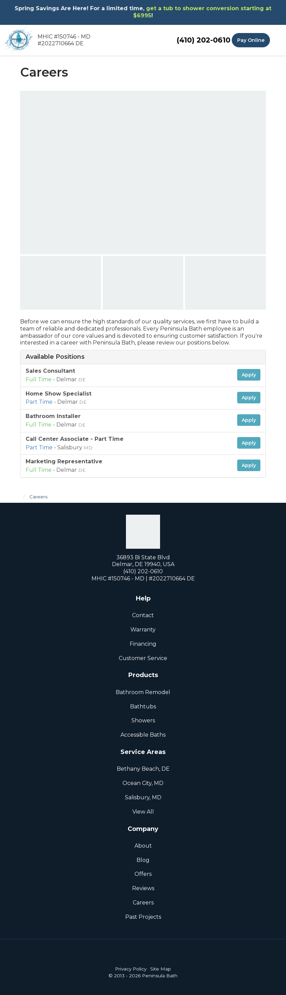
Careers (143, 902)
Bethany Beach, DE (143, 769)
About (143, 845)
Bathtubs (143, 706)
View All (143, 811)
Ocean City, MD (143, 783)
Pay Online (250, 40)
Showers (143, 720)
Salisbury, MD (143, 797)
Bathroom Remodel (143, 692)
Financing (143, 644)
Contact (143, 615)
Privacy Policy (130, 969)
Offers (143, 874)
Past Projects (143, 917)
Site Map (160, 969)
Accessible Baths (143, 735)
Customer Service (143, 658)
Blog (143, 860)
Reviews (143, 888)
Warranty (143, 629)
